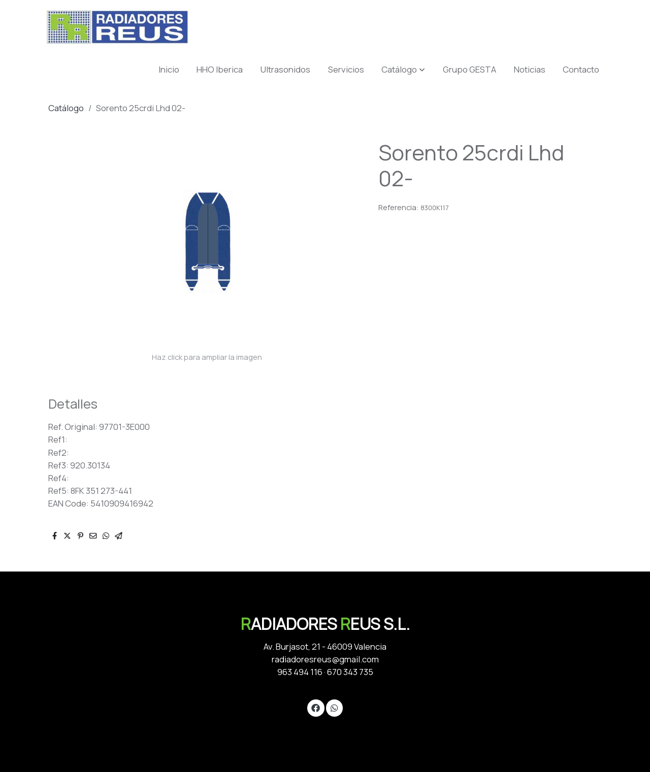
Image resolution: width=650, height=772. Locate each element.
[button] (403, 69)
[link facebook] (315, 707)
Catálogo (66, 108)
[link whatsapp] (334, 707)
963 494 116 (299, 672)
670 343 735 (350, 672)
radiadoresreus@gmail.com (325, 659)
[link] (117, 27)
